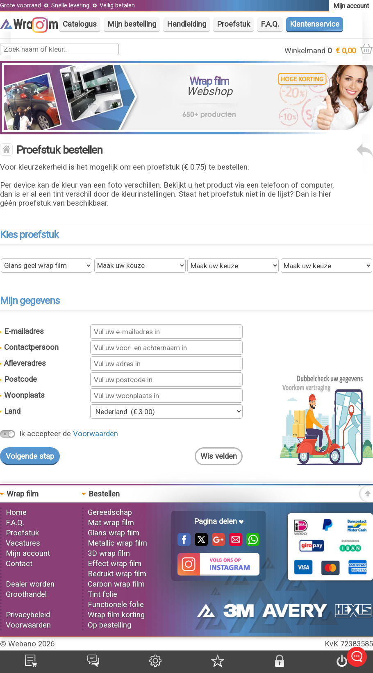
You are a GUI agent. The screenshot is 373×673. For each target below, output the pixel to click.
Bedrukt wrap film (117, 573)
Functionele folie (116, 604)
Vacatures (23, 543)
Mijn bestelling (131, 24)
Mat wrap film (111, 522)
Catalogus (80, 24)
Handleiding (186, 24)
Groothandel (26, 594)
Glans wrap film (113, 532)
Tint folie (102, 594)
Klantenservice (314, 24)
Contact (19, 563)
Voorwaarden (95, 433)
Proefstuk (233, 24)
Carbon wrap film (116, 584)
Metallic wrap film (117, 543)
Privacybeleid (28, 614)
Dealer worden (30, 584)
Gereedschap (110, 512)
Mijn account (28, 553)
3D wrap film (109, 553)
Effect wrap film (114, 563)
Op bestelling (109, 625)
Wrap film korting (116, 614)
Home (16, 512)
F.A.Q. (270, 24)
